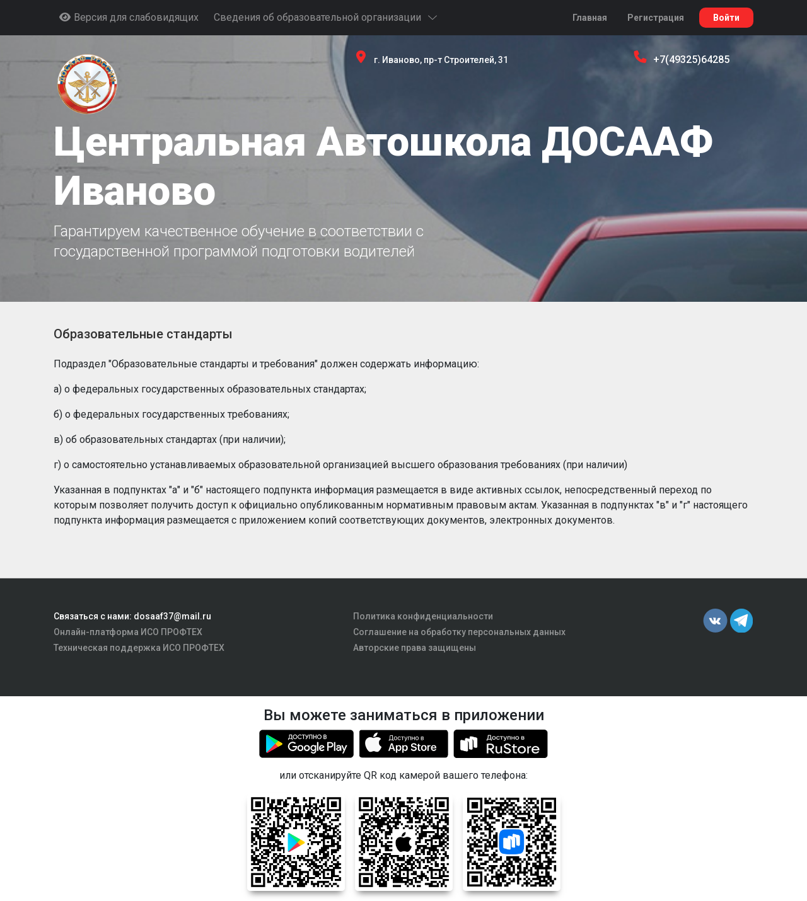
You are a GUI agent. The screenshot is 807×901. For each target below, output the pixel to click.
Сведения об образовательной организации (326, 17)
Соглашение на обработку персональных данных (459, 632)
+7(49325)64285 (691, 60)
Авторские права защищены (414, 648)
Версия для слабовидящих (129, 17)
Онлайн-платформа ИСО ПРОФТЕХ (128, 632)
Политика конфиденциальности (423, 616)
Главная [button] (589, 18)
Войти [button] (726, 18)
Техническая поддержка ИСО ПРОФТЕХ (139, 648)
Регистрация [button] (655, 18)
